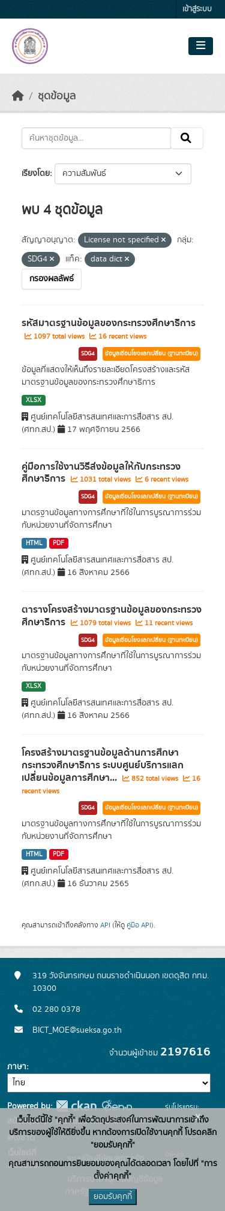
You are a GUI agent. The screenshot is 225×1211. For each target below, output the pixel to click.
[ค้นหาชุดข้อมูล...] (96, 138)
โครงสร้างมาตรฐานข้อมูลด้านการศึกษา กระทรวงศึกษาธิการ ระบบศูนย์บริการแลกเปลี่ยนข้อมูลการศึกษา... (103, 765)
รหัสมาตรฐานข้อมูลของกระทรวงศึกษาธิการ (109, 323)
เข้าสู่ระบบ (197, 9)
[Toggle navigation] (200, 46)
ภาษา (16, 1067)
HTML (34, 543)
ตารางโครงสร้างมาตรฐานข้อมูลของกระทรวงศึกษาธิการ (112, 616)
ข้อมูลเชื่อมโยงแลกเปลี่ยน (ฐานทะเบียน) (151, 353)
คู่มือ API (139, 925)
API (105, 925)
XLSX (33, 400)
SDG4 (88, 353)
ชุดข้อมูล (57, 96)
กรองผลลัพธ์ (51, 279)
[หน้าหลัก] (18, 96)
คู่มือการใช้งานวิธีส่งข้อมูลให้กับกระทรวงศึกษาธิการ (101, 473)
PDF (58, 543)
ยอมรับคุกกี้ (113, 1197)
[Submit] (186, 138)
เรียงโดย (36, 173)
